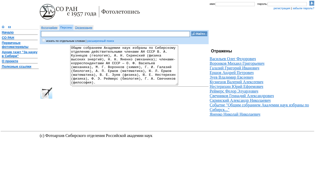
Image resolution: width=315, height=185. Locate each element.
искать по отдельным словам (65, 40)
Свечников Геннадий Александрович (242, 96)
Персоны (66, 27)
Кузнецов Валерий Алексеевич (236, 82)
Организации (84, 27)
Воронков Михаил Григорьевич (237, 63)
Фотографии (49, 27)
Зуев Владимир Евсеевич (231, 77)
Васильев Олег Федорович (233, 59)
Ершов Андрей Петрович (232, 72)
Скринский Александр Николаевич (240, 100)
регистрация (281, 8)
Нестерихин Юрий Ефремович (236, 86)
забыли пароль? (303, 8)
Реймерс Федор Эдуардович (234, 91)
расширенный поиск (100, 40)
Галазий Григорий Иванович (234, 68)
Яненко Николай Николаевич (235, 114)
